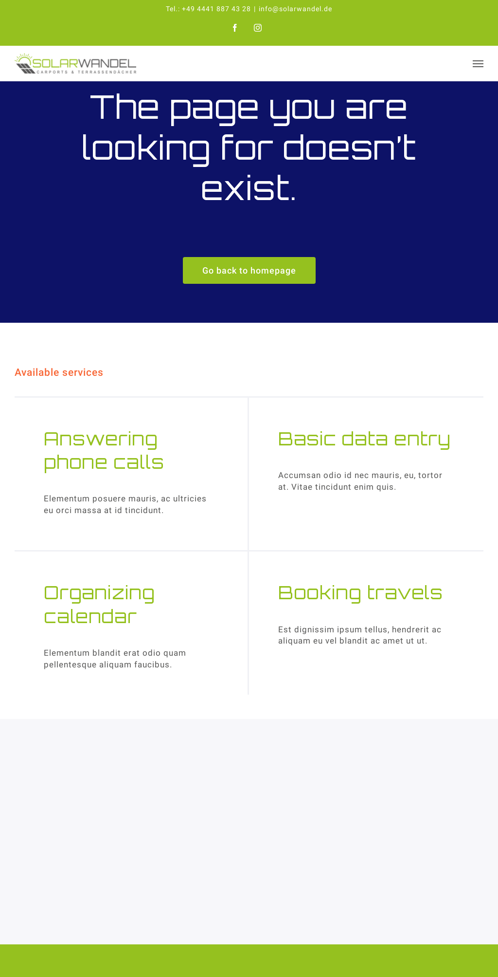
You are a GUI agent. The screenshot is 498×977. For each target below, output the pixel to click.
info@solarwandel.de (295, 9)
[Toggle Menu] (478, 63)
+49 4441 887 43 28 (216, 9)
